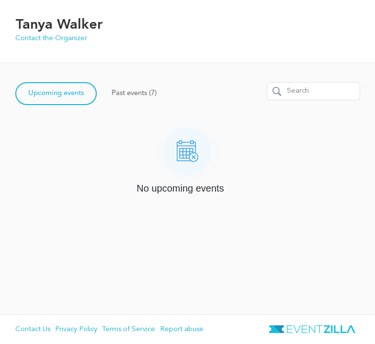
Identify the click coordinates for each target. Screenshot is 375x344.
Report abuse (182, 329)
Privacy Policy (76, 329)
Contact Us (32, 329)
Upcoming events (56, 93)
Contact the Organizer (51, 38)
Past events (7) (134, 93)
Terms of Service (128, 329)
